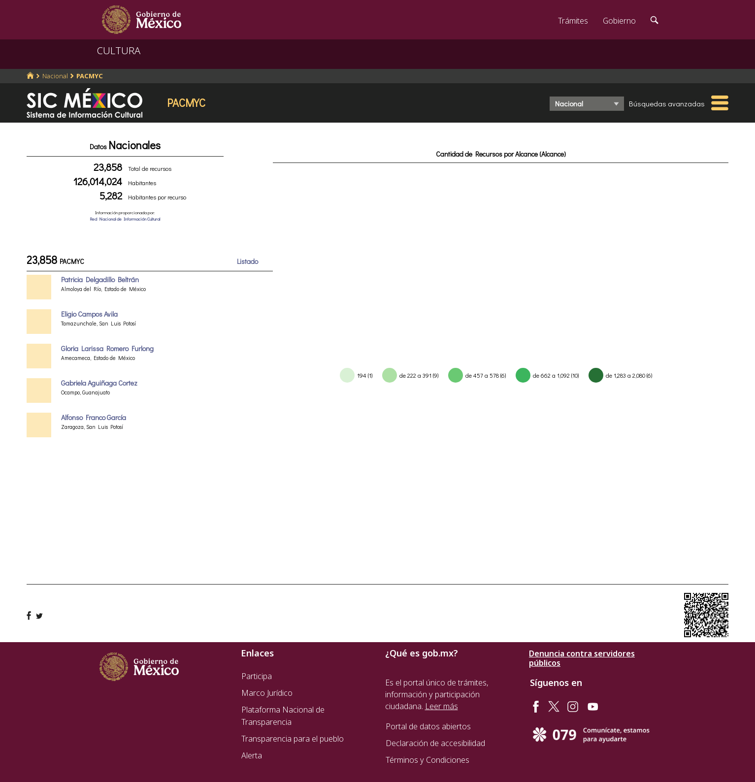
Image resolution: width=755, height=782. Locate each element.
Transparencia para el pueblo (292, 738)
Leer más (441, 706)
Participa (256, 676)
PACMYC (89, 75)
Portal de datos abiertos (428, 726)
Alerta (251, 755)
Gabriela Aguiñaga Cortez (99, 383)
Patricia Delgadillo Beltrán (100, 279)
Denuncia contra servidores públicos (582, 658)
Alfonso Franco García (93, 417)
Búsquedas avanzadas (667, 103)
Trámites (573, 20)
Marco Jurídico (267, 692)
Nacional (55, 75)
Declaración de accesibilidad (435, 743)
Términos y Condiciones (427, 759)
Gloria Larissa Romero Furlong (107, 348)
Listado (247, 261)
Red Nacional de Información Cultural (125, 219)
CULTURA (118, 50)
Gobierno (619, 20)
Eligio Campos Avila (89, 314)
